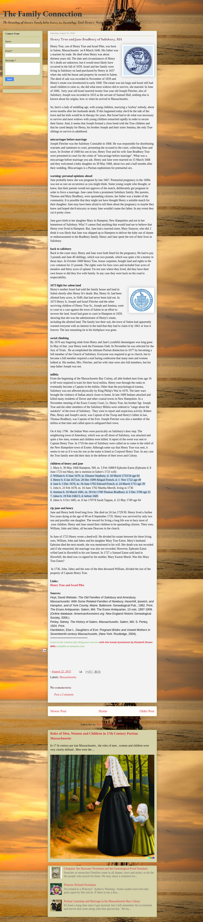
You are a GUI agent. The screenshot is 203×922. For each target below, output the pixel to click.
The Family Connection (42, 13)
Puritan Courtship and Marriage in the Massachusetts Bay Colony (102, 901)
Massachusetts (67, 677)
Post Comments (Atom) (110, 724)
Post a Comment (63, 694)
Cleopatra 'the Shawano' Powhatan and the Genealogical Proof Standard (105, 868)
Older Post (147, 711)
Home (103, 711)
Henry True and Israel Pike (67, 585)
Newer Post (58, 711)
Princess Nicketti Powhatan (80, 884)
